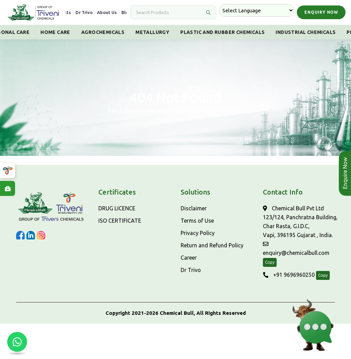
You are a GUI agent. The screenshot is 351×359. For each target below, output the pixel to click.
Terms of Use (197, 221)
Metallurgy (152, 32)
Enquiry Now (321, 12)
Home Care (55, 32)
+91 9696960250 (289, 275)
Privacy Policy (198, 233)
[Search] (169, 12)
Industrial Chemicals (306, 32)
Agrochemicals (102, 32)
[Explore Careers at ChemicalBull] (7, 188)
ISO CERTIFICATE (119, 221)
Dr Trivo (84, 12)
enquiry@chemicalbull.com (296, 248)
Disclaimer (194, 208)
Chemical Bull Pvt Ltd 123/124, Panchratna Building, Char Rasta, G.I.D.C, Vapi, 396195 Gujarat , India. (300, 221)
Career (189, 258)
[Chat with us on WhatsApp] (17, 342)
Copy (270, 262)
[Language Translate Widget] (256, 10)
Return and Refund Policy (212, 245)
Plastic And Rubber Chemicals (222, 32)
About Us (107, 12)
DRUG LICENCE (116, 208)
